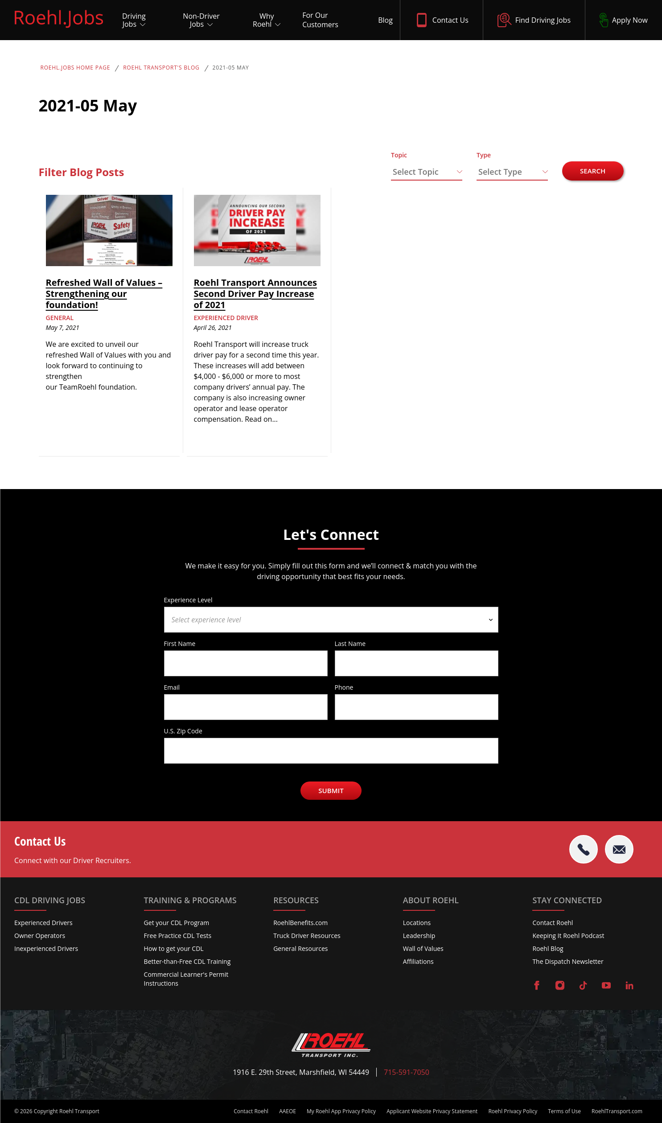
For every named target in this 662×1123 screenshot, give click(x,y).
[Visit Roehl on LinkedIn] (629, 986)
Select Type (500, 171)
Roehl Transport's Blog (161, 67)
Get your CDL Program (177, 922)
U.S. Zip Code (183, 730)
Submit (331, 790)
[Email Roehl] (619, 849)
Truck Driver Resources (307, 935)
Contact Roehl (552, 922)
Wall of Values (423, 948)
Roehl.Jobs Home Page (76, 67)
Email (172, 687)
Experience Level (188, 599)
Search (593, 170)
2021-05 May (231, 67)
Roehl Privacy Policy (512, 1111)
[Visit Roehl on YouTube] (606, 986)
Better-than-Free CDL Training (187, 961)
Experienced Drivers (43, 922)
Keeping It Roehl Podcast (568, 935)
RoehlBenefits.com (300, 922)
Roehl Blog (547, 948)
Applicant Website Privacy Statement (432, 1111)
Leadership (419, 935)
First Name (180, 643)
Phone (344, 687)
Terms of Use (564, 1111)
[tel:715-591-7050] (583, 849)
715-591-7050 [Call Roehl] (406, 1072)
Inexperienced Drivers (46, 948)
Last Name (350, 643)
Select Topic (416, 171)
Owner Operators (39, 935)
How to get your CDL (174, 948)
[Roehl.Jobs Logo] (58, 30)
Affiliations (418, 961)
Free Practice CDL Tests (178, 935)
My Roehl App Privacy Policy (341, 1111)
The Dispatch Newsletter (567, 961)
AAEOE (287, 1111)
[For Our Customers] (333, 20)
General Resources (300, 948)
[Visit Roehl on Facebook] (536, 986)
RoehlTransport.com (617, 1111)
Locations (417, 922)
